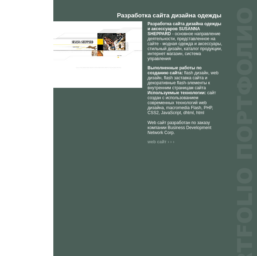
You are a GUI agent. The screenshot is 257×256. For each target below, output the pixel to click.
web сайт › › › (161, 141)
